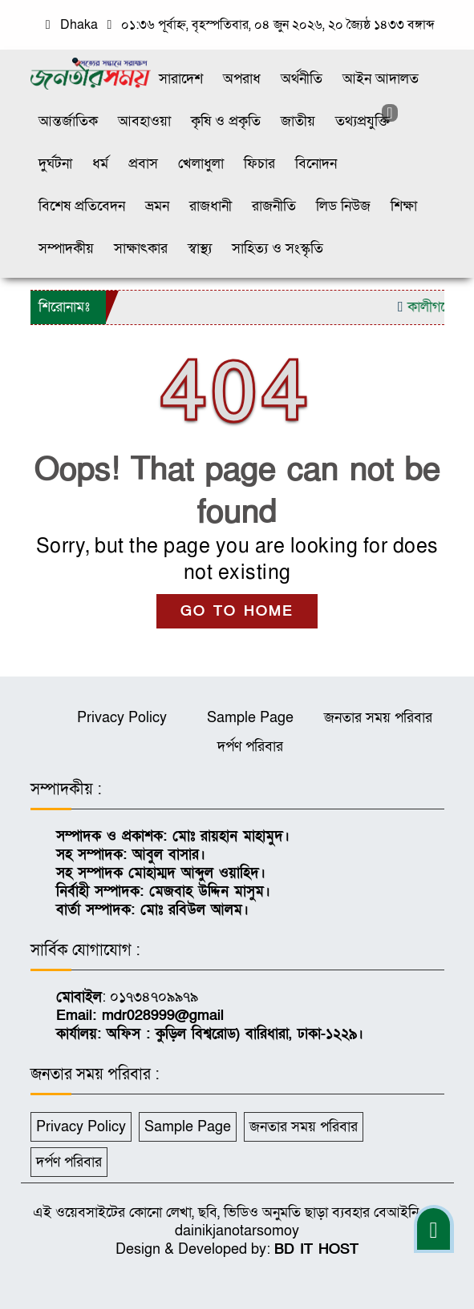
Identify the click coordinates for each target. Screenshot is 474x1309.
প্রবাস (143, 164)
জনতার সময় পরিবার (378, 718)
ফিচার (259, 164)
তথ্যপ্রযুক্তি (362, 121)
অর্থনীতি (301, 79)
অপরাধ (242, 79)
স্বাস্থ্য (200, 248)
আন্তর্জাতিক (68, 121)
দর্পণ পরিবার (250, 746)
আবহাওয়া (144, 121)
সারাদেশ (181, 79)
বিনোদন (316, 164)
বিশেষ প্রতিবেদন (81, 206)
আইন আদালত (380, 79)
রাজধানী (210, 206)
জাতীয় (298, 121)
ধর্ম (100, 164)
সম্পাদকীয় (66, 248)
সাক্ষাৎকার (141, 248)
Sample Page (250, 718)
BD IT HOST (316, 1249)
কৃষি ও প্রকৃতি (226, 121)
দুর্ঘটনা (55, 164)
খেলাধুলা (201, 164)
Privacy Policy (122, 718)
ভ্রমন (157, 206)
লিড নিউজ (343, 206)
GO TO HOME (237, 611)
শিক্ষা (404, 206)
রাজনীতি (274, 206)
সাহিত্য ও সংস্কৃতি (277, 248)
